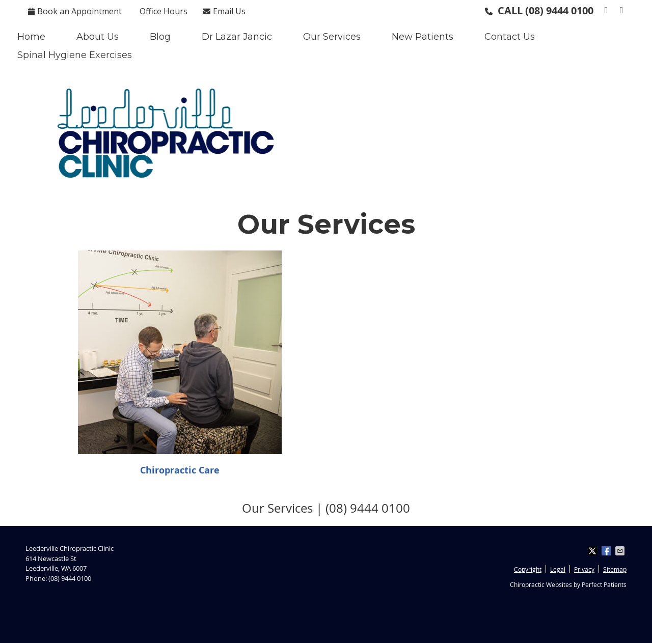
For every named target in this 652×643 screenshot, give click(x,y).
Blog (160, 36)
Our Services (332, 36)
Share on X (593, 550)
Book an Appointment (75, 11)
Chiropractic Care (180, 470)
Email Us (224, 11)
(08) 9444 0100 (559, 10)
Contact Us (509, 36)
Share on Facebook (607, 550)
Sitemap (615, 569)
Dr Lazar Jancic (237, 36)
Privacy (584, 569)
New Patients (422, 36)
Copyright (527, 569)
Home (31, 36)
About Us (97, 36)
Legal (557, 569)
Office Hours (163, 11)
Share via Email (621, 550)
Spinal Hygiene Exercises (74, 55)
